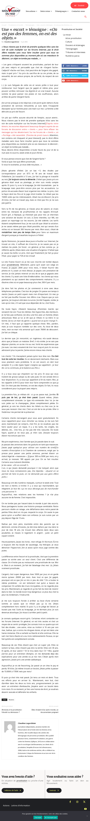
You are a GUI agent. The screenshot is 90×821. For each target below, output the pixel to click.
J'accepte (38, 817)
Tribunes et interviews (75, 52)
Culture (69, 41)
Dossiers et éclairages (75, 45)
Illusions (11, 700)
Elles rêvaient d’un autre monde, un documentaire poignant (45, 711)
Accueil (4, 25)
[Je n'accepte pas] (87, 816)
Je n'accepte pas (51, 817)
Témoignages (29, 25)
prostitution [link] (22, 780)
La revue (67, 34)
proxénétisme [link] (13, 265)
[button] (85, 17)
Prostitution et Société (16, 25)
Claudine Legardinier (11, 42)
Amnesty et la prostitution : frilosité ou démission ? (12, 711)
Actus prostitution (73, 38)
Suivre (84, 71)
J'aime (84, 66)
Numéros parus (72, 56)
